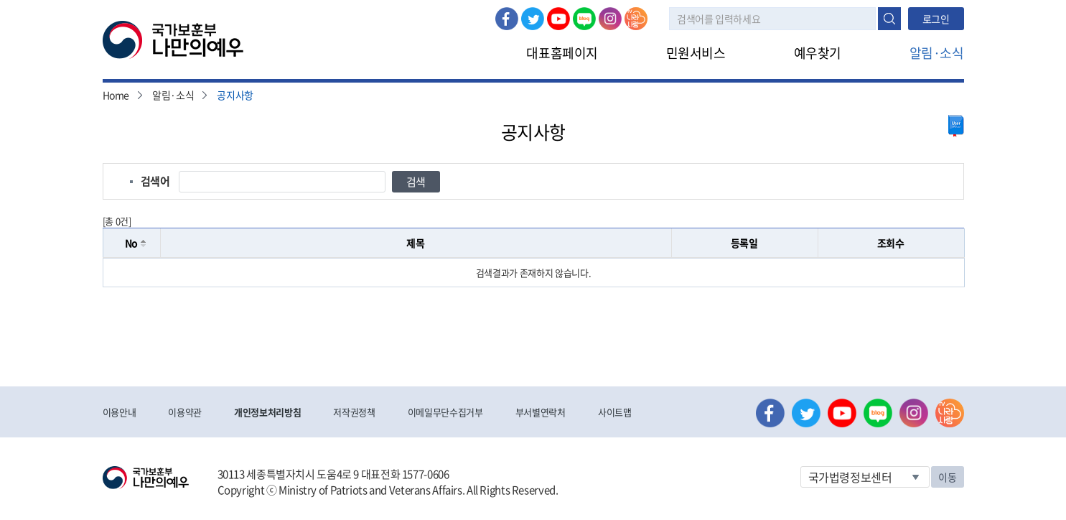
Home (116, 95)
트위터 (532, 18)
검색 (889, 18)
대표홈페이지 (561, 52)
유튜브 (558, 18)
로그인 (936, 18)
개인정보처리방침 (267, 412)
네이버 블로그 (584, 18)
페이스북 (506, 18)
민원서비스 (696, 52)
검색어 (155, 181)
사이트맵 (615, 412)
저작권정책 (354, 412)
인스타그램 (610, 18)
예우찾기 (817, 52)
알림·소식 (937, 52)
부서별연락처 (540, 412)
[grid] (534, 272)
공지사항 (235, 95)
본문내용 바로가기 (0, 0)
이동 (947, 477)
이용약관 (185, 412)
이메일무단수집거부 (445, 412)
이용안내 (119, 412)
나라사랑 (636, 18)
